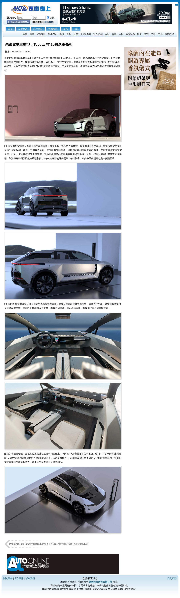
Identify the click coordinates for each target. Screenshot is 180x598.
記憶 (52, 17)
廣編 (25, 33)
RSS (76, 29)
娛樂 (139, 33)
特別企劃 (98, 33)
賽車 (114, 33)
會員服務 (53, 29)
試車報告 (52, 33)
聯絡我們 (30, 578)
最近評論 (169, 33)
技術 (75, 33)
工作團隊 (19, 578)
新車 (32, 33)
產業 (68, 33)
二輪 (121, 33)
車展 (62, 33)
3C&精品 (130, 33)
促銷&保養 (85, 33)
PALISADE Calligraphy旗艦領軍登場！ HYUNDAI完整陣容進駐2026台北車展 (48, 544)
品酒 (146, 33)
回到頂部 (172, 578)
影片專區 (37, 29)
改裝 (107, 33)
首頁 (10, 29)
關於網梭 (8, 578)
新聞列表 (23, 29)
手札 (160, 33)
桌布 (65, 29)
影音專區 (41, 33)
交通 (153, 33)
